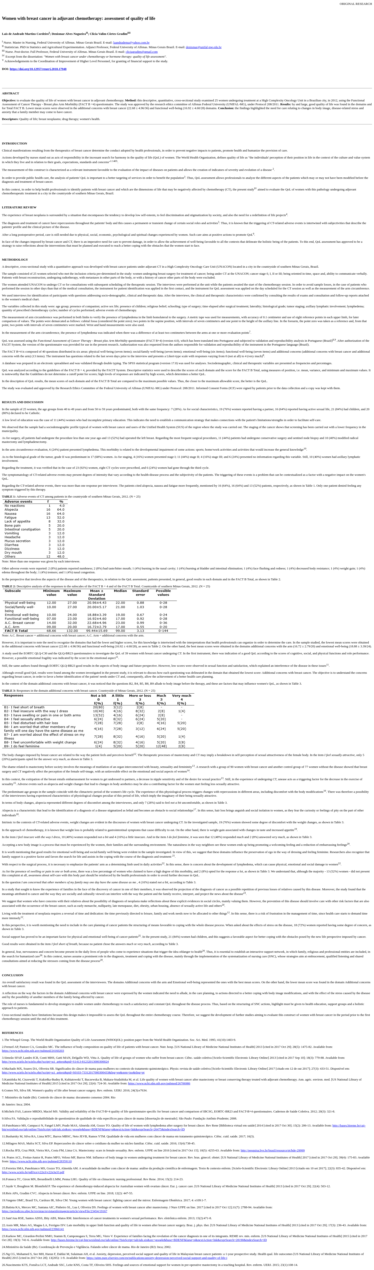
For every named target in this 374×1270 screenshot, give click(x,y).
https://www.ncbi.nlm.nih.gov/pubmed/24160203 (33, 1050)
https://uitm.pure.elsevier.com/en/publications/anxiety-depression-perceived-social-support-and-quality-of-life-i (156, 1258)
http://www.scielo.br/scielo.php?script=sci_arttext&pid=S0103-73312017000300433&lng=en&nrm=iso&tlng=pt (73, 1072)
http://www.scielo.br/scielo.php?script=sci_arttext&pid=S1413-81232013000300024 (55, 1061)
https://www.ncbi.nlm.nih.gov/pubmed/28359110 (41, 1161)
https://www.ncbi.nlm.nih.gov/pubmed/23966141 (33, 1229)
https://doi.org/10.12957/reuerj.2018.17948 (38, 69)
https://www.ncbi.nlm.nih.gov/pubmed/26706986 (159, 1083)
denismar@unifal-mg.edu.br (203, 47)
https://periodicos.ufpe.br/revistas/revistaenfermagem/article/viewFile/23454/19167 (54, 1211)
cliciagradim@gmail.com (142, 51)
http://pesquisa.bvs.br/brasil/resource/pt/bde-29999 (273, 1150)
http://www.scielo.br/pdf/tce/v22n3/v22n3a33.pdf (33, 1172)
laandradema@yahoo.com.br (131, 42)
